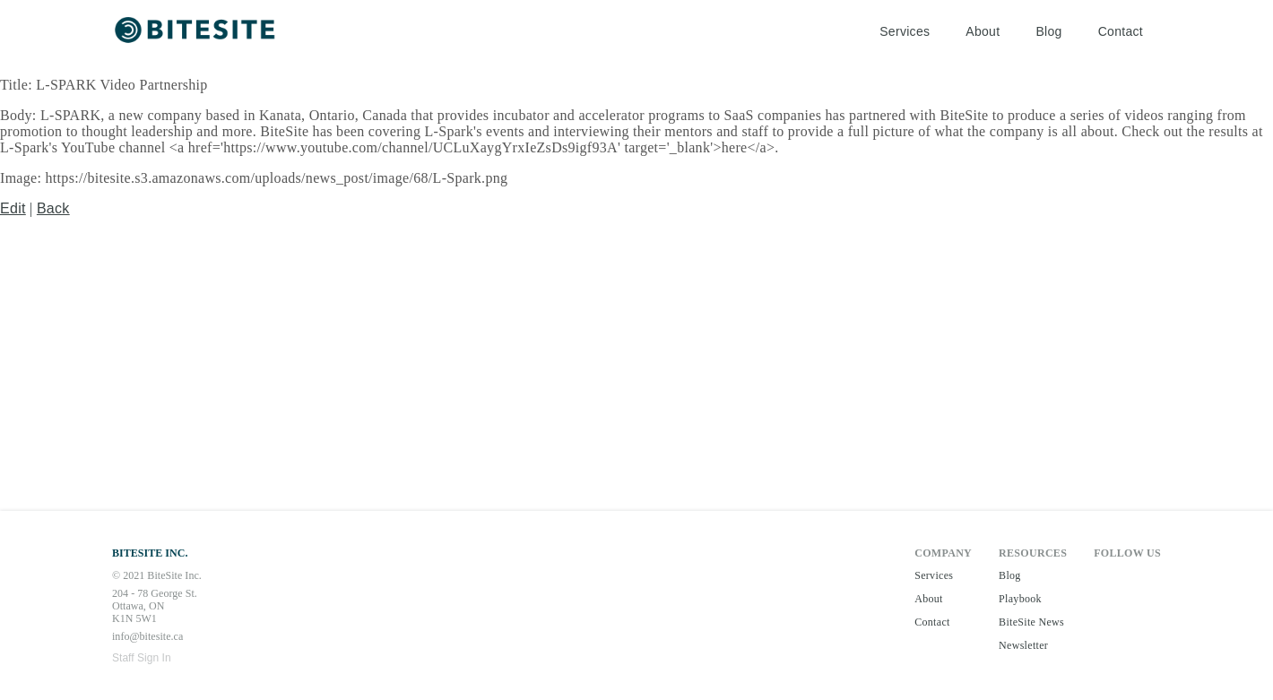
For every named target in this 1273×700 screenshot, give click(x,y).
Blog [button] (1048, 31)
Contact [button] (1120, 31)
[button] (196, 32)
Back (53, 208)
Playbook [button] (1020, 598)
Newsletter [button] (1023, 645)
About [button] (983, 31)
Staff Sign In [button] (141, 658)
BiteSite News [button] (1031, 622)
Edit (13, 208)
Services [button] (904, 31)
